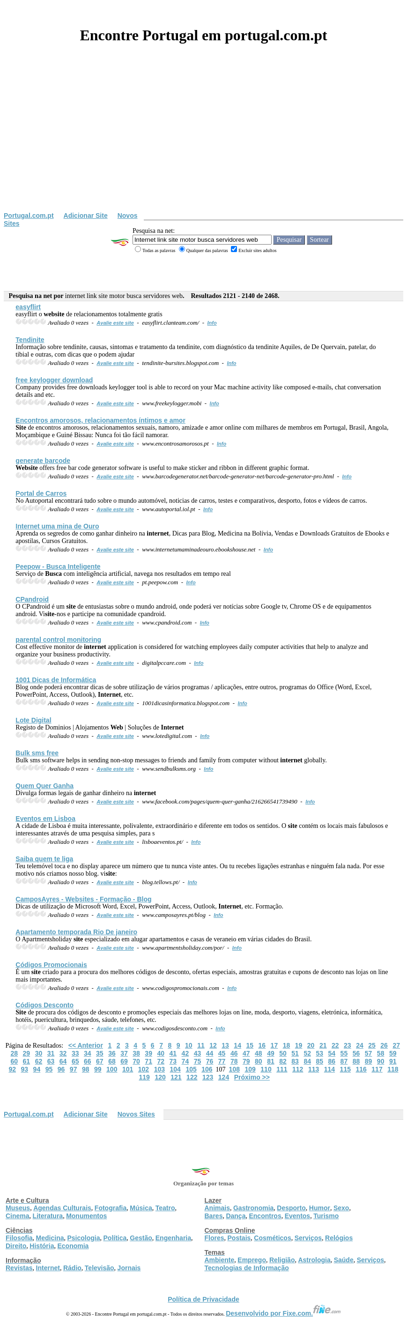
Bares (214, 1216)
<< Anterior (85, 1045)
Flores (214, 1238)
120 (160, 1077)
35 (100, 1053)
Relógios (339, 1238)
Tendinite (29, 339)
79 (246, 1061)
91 (393, 1061)
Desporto (291, 1208)
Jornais (129, 1268)
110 (265, 1069)
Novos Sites (136, 1114)
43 (197, 1053)
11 (201, 1045)
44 (210, 1053)
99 (98, 1069)
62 (39, 1061)
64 (63, 1061)
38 (136, 1053)
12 (213, 1045)
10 (188, 1045)
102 (143, 1069)
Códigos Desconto (44, 1005)
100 (111, 1069)
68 (112, 1061)
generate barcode (42, 460)
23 (347, 1045)
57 (368, 1053)
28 (14, 1053)
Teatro (165, 1208)
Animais (217, 1208)
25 (372, 1045)
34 (87, 1053)
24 (359, 1045)
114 (329, 1069)
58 (381, 1053)
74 (185, 1061)
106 (206, 1069)
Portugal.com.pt (29, 215)
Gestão (141, 1238)
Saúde (344, 1260)
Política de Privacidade (203, 1299)
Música (141, 1208)
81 (270, 1061)
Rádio (72, 1268)
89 (368, 1061)
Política (115, 1238)
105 (190, 1069)
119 (144, 1077)
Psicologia (83, 1238)
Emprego (251, 1260)
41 (173, 1053)
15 (249, 1045)
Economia (73, 1246)
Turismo (326, 1216)
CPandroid (32, 599)
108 (234, 1069)
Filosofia (19, 1238)
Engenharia (173, 1238)
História (42, 1246)
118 (392, 1069)
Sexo (341, 1208)
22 (335, 1045)
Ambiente (220, 1260)
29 (26, 1053)
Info (212, 323)
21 (323, 1045)
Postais (239, 1238)
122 (191, 1077)
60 (14, 1061)
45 (222, 1053)
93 (25, 1069)
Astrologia (314, 1260)
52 (307, 1053)
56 (356, 1053)
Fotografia (110, 1208)
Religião (282, 1260)
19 (299, 1045)
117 (376, 1069)
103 (159, 1069)
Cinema (18, 1216)
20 (311, 1045)
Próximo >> (252, 1077)
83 (295, 1061)
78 (234, 1061)
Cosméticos (272, 1238)
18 (286, 1045)
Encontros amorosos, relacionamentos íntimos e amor (100, 420)
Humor (319, 1208)
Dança (235, 1216)
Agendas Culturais (62, 1208)
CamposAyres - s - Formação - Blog (83, 899)
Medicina (50, 1238)
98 (85, 1069)
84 (307, 1061)
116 (360, 1069)
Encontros (265, 1216)
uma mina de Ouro (57, 526)
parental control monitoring (58, 639)
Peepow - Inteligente (57, 566)
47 (246, 1053)
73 (173, 1061)
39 (148, 1053)
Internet (48, 1268)
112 (297, 1069)
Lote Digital (33, 720)
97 (73, 1069)
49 (270, 1053)
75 (197, 1061)
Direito (16, 1246)
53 (319, 1053)
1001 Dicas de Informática (55, 680)
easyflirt (28, 307)
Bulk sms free (37, 753)
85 (319, 1061)
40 (160, 1053)
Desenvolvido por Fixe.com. (283, 1313)
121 (175, 1077)
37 (124, 1053)
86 (332, 1061)
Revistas (19, 1268)
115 (345, 1069)
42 (185, 1053)
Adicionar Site (86, 215)
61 (26, 1061)
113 (313, 1069)
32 (63, 1053)
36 (112, 1053)
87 (344, 1061)
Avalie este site (115, 323)
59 (393, 1053)
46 (234, 1053)
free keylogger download (54, 380)
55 (344, 1053)
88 (356, 1061)
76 (210, 1061)
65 (75, 1061)
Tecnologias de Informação (247, 1268)
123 (207, 1077)
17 (274, 1045)
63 (51, 1061)
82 (283, 1061)
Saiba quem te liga (44, 859)
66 (87, 1061)
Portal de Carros (41, 493)
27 (396, 1045)
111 (281, 1069)
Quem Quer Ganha (44, 785)
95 (49, 1069)
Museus (18, 1208)
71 (148, 1061)
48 (258, 1053)
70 (136, 1061)
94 (37, 1069)
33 (75, 1053)
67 (100, 1061)
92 (12, 1069)
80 (258, 1061)
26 (384, 1045)
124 (223, 1077)
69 (124, 1061)
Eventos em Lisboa (45, 818)
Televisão (99, 1268)
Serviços (308, 1238)
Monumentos (86, 1216)
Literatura (48, 1216)
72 (160, 1061)
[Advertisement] (203, 141)
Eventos (297, 1216)
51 (295, 1053)
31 (51, 1053)
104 (175, 1069)
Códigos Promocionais (51, 964)
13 (225, 1045)
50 (283, 1053)
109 (249, 1069)
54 (332, 1053)
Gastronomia (253, 1208)
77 (222, 1061)
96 (61, 1069)
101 (127, 1069)
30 (39, 1053)
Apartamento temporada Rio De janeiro (76, 932)
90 (381, 1061)
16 (262, 1045)
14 (237, 1045)
